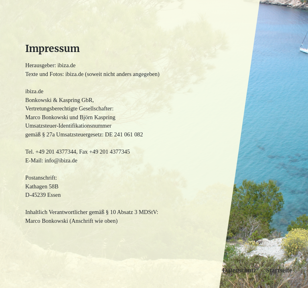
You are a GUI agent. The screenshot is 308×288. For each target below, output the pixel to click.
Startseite (279, 270)
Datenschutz (239, 270)
